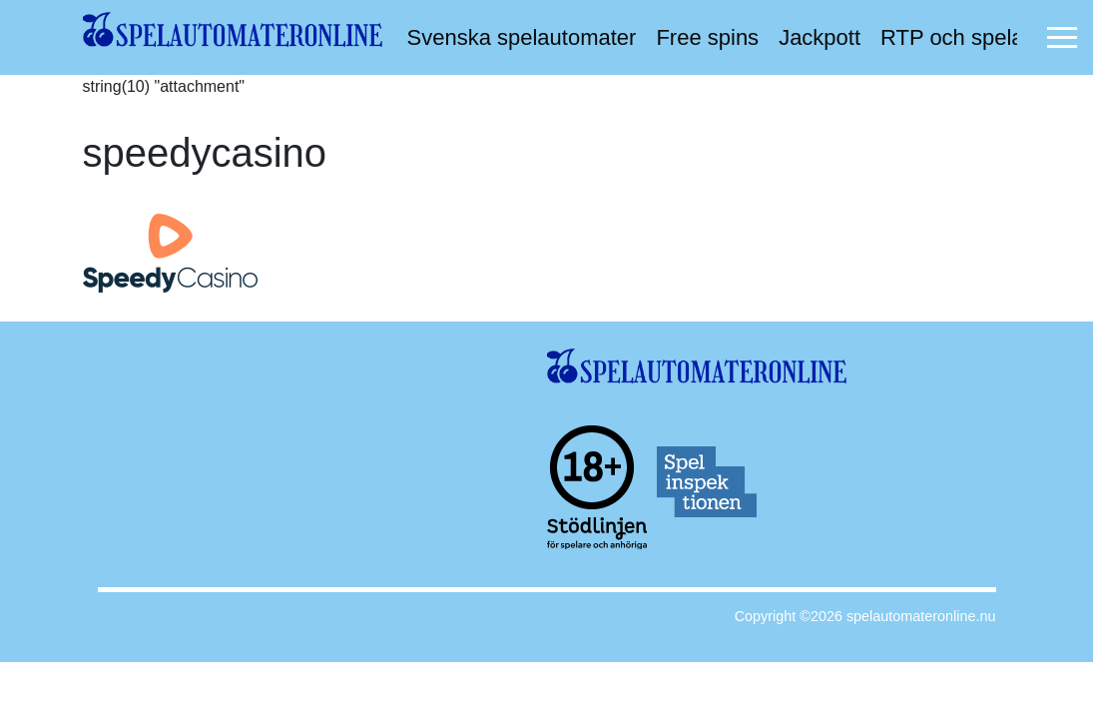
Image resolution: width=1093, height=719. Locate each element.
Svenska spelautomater (522, 37)
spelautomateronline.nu (921, 616)
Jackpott (819, 37)
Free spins (707, 37)
